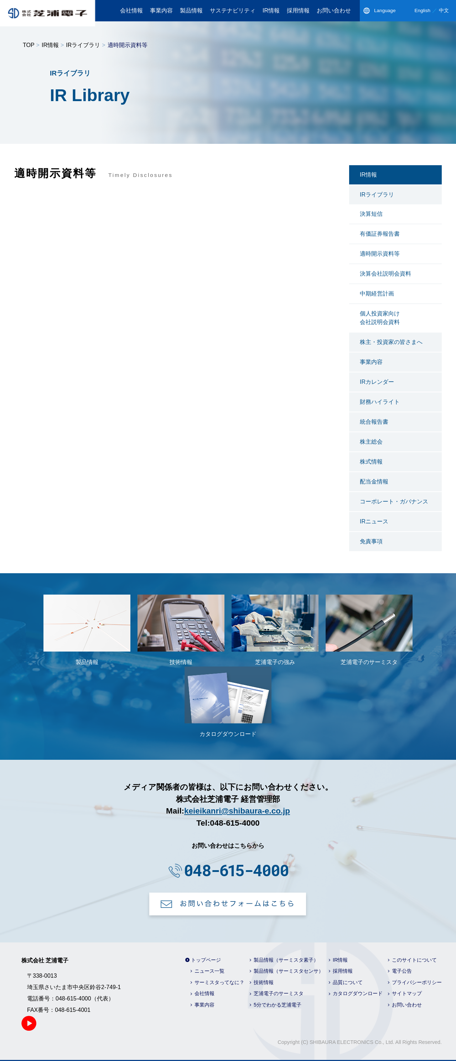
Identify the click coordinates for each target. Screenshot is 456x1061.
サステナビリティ (232, 10)
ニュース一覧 (209, 971)
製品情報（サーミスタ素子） (286, 960)
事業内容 (161, 10)
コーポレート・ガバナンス (394, 501)
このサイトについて (414, 960)
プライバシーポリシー (417, 982)
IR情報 (271, 10)
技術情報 (264, 982)
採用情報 (298, 10)
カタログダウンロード (358, 993)
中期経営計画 (377, 294)
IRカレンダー (377, 382)
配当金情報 (374, 482)
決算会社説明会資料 (385, 274)
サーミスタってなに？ (219, 982)
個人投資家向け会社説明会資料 (380, 317)
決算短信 (371, 214)
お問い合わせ (334, 10)
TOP (29, 45)
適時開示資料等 (380, 254)
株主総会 (371, 442)
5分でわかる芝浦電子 (277, 1005)
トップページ (206, 960)
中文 (444, 10)
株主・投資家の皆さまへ (391, 342)
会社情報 (131, 10)
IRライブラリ (83, 45)
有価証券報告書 (380, 234)
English (422, 10)
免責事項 (371, 541)
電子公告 (402, 971)
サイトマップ (407, 993)
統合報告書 (374, 422)
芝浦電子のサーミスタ (279, 993)
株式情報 (371, 462)
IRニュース (374, 521)
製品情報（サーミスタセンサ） (288, 971)
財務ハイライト (380, 402)
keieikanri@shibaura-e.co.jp (237, 810)
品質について (348, 982)
